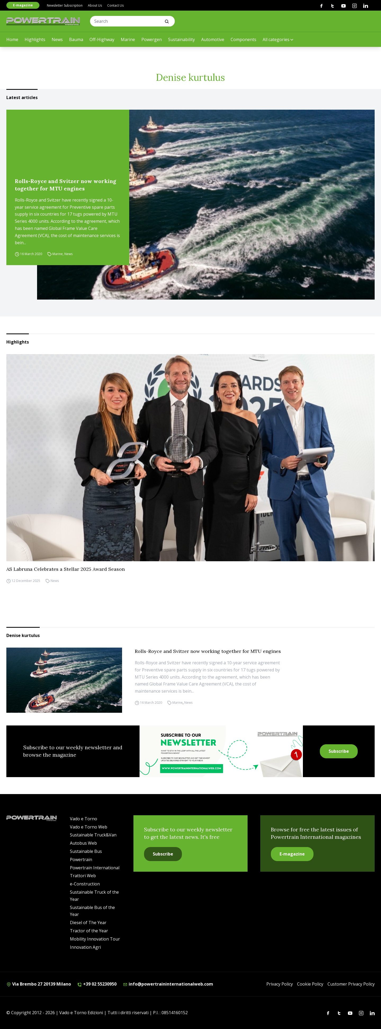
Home (12, 39)
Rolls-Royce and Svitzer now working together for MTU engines (65, 185)
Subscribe (339, 751)
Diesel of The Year (88, 922)
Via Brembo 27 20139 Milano (38, 984)
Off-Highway (101, 39)
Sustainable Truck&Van (93, 835)
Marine (128, 39)
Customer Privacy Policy (351, 984)
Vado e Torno (83, 819)
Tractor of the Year (89, 931)
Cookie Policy (310, 984)
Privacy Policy (279, 984)
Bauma (76, 39)
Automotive (212, 39)
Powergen (151, 39)
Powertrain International (94, 868)
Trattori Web (83, 876)
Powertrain (81, 859)
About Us (95, 5)
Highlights (35, 39)
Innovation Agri (85, 947)
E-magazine (23, 5)
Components (243, 39)
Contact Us (115, 5)
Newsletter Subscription (65, 5)
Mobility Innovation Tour (95, 939)
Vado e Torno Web (88, 827)
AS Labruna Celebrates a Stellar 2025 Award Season (65, 569)
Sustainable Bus (86, 851)
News (57, 39)
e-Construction (85, 884)
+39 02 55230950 (96, 984)
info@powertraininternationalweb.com (168, 984)
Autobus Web (83, 843)
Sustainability (181, 39)
